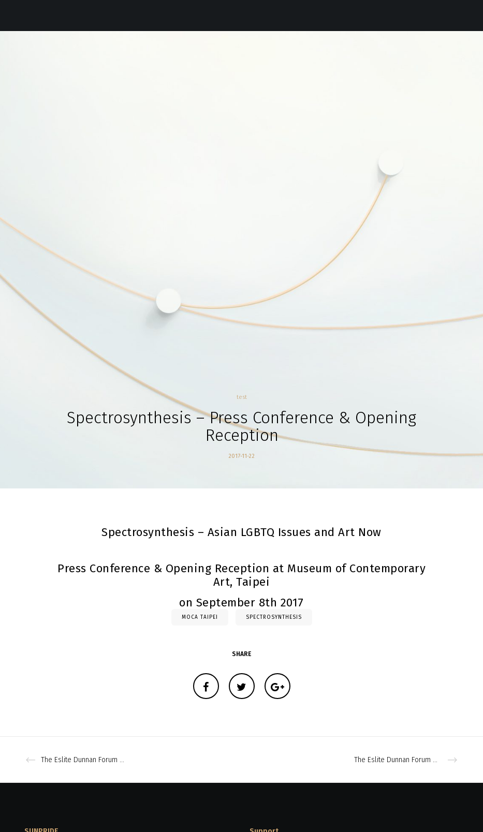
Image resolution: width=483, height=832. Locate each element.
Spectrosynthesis (274, 617)
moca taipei (200, 617)
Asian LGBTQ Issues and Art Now (295, 532)
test (242, 397)
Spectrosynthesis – (152, 532)
